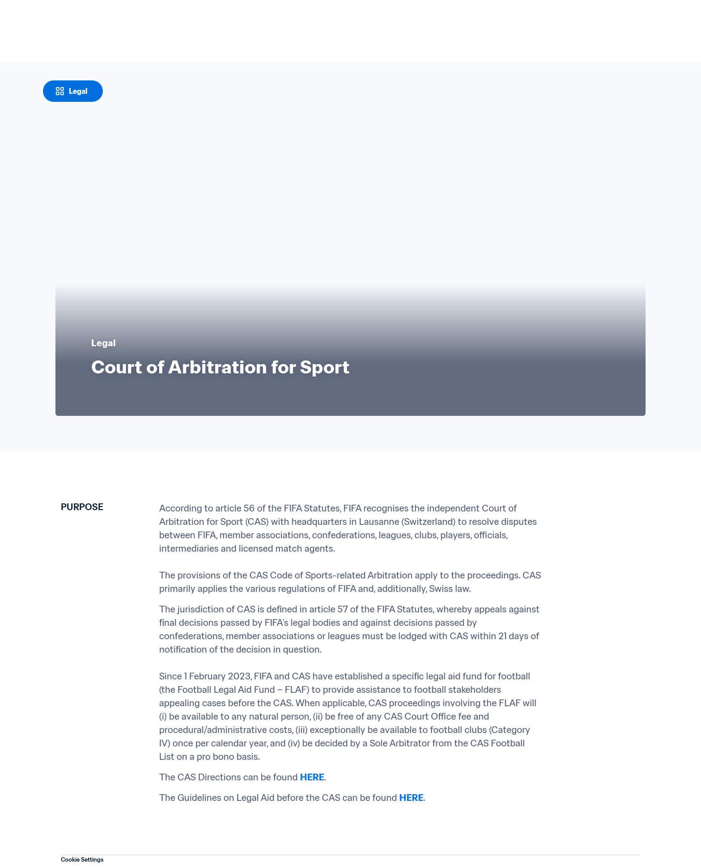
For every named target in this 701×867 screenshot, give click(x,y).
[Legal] (73, 91)
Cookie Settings (82, 859)
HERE (312, 777)
